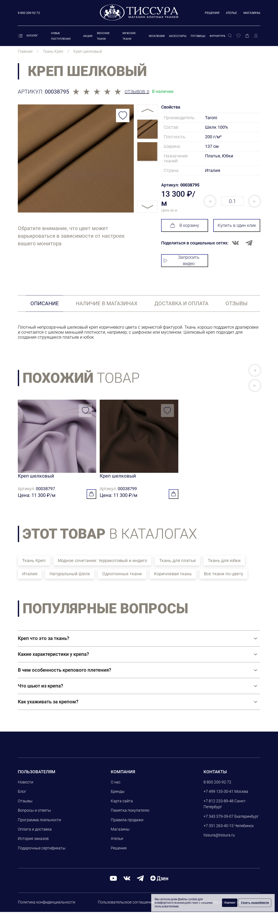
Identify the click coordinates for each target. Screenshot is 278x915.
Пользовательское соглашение (126, 905)
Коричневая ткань (173, 576)
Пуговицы (198, 36)
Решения (212, 13)
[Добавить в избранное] (122, 115)
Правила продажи (127, 823)
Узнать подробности (255, 902)
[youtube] (113, 881)
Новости (25, 785)
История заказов (33, 841)
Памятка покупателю (130, 813)
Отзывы (25, 804)
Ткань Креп (34, 563)
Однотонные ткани (122, 576)
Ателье (231, 13)
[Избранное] (238, 35)
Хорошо (229, 902)
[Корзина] (247, 35)
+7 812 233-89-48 (218, 804)
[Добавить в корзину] (91, 497)
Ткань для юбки (224, 563)
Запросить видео (181, 260)
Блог (22, 794)
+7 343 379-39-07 (218, 819)
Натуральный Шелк (70, 576)
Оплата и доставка (35, 832)
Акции (88, 36)
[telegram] (140, 881)
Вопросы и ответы (34, 813)
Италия (29, 576)
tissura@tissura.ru (219, 838)
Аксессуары (177, 36)
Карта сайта (122, 804)
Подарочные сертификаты (42, 851)
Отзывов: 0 (137, 91)
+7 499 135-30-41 (218, 794)
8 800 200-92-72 (217, 785)
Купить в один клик (237, 225)
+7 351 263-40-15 (218, 828)
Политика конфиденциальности (46, 905)
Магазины (251, 13)
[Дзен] (159, 881)
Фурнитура (217, 36)
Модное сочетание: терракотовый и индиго (102, 563)
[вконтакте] (126, 881)
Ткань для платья (177, 563)
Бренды (118, 794)
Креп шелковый (36, 477)
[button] (254, 370)
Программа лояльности (39, 823)
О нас (116, 785)
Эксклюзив (157, 36)
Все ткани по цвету (223, 576)
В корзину (184, 225)
